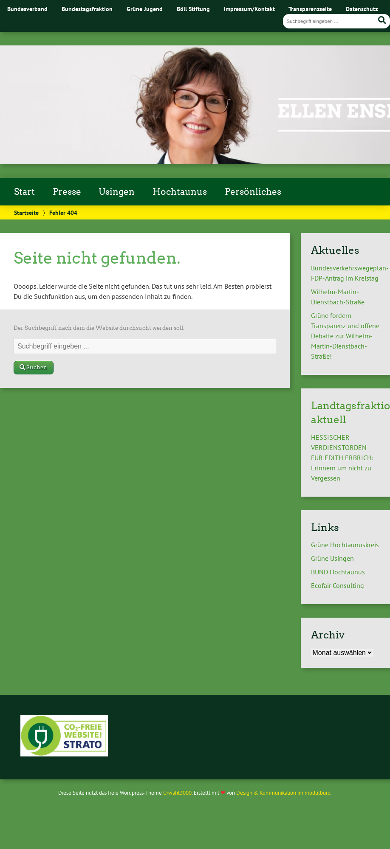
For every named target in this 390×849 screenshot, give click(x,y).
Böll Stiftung (193, 9)
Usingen (117, 191)
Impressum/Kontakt (249, 9)
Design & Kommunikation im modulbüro (283, 792)
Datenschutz (362, 9)
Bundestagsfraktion (87, 9)
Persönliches (253, 191)
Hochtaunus (180, 191)
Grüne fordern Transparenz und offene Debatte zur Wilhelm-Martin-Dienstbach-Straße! (345, 335)
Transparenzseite (310, 9)
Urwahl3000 (177, 792)
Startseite (26, 212)
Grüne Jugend (145, 9)
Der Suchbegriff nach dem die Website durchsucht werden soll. (99, 328)
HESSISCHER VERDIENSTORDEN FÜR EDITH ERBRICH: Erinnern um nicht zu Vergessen (342, 457)
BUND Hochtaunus (338, 572)
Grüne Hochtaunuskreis (345, 544)
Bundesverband (27, 9)
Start (24, 191)
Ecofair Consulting (337, 585)
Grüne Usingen (332, 558)
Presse (67, 191)
